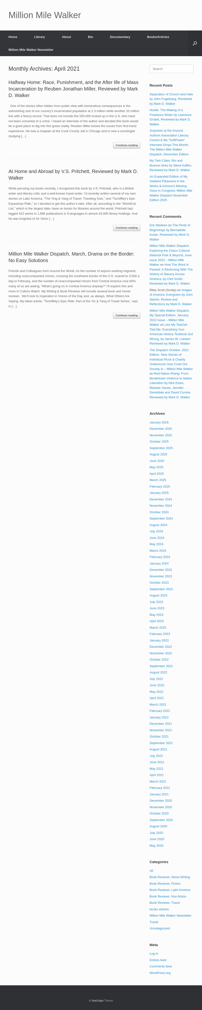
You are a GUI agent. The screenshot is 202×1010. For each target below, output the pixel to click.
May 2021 (156, 768)
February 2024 (160, 557)
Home (12, 37)
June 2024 (157, 538)
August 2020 (158, 826)
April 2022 (157, 698)
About (66, 37)
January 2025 (159, 493)
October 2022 (159, 659)
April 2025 (157, 473)
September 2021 (161, 743)
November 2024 (161, 505)
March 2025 (158, 480)
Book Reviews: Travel (165, 902)
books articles (159, 909)
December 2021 (161, 723)
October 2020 (159, 813)
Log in (154, 953)
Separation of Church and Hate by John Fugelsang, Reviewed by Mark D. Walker (171, 99)
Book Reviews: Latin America (170, 890)
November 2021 (161, 730)
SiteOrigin (97, 1000)
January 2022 (159, 717)
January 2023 (159, 640)
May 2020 (156, 845)
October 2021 (159, 736)
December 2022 (161, 646)
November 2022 (161, 653)
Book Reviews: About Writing (170, 877)
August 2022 (158, 672)
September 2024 (161, 518)
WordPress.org (160, 973)
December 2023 (161, 570)
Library (39, 37)
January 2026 (159, 422)
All (151, 871)
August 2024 (158, 525)
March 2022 (158, 704)
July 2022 (156, 679)
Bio (90, 37)
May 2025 (156, 467)
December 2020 (161, 800)
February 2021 (160, 788)
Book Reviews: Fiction (165, 883)
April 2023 (157, 621)
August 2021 (158, 749)
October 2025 (159, 441)
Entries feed (158, 960)
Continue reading (126, 145)
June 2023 (157, 608)
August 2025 (158, 454)
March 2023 (158, 627)
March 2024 (158, 550)
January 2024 (159, 563)
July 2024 (156, 531)
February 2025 (160, 486)
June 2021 (157, 762)
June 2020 (157, 839)
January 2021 (159, 794)
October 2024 (159, 512)
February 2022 (160, 711)
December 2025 (161, 428)
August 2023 (158, 595)
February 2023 (160, 634)
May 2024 (156, 544)
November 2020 (161, 807)
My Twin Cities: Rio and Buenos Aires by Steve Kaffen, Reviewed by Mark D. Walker (171, 165)
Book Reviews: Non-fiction (168, 896)
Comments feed (161, 966)
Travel (154, 922)
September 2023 (161, 589)
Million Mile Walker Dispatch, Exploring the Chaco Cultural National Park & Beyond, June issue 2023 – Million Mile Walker (171, 255)
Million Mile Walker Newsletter (30, 50)
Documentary (120, 37)
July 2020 (156, 833)
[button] (195, 43)
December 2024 (161, 499)
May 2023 (156, 615)
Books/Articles (158, 37)
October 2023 (159, 582)
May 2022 (156, 691)
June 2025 (157, 461)
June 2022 (157, 685)
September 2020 (161, 820)
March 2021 (158, 781)
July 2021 (156, 756)
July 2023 (156, 602)
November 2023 (161, 576)
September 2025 (161, 448)
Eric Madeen (158, 225)
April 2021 (157, 775)
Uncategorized (160, 928)
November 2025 (161, 435)
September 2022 (161, 666)
